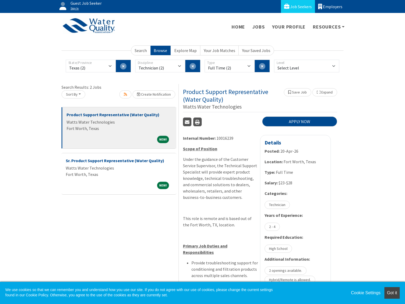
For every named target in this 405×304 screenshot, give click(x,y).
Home (238, 27)
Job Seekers (298, 6)
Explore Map (185, 50)
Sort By (72, 94)
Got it (392, 293)
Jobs (258, 27)
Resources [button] (327, 27)
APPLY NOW (299, 121)
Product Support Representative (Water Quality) (113, 114)
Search (141, 50)
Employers (330, 6)
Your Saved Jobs (256, 50)
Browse (160, 50)
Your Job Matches (219, 50)
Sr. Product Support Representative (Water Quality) (115, 160)
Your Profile (289, 27)
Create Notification (154, 94)
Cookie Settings (365, 293)
